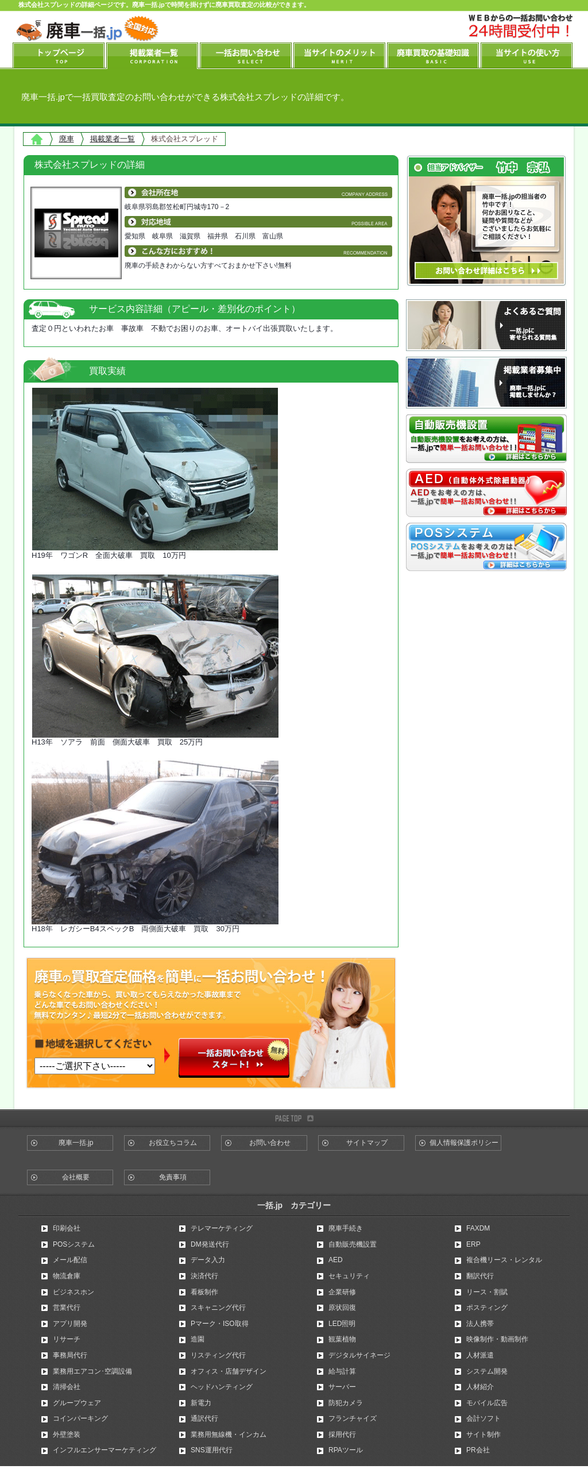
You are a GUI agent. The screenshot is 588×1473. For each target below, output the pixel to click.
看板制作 (204, 1292)
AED (335, 1260)
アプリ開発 (70, 1324)
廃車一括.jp (76, 1143)
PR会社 (478, 1450)
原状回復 (342, 1308)
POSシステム (74, 1244)
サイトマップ (367, 1143)
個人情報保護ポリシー (464, 1143)
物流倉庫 (66, 1276)
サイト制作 (483, 1434)
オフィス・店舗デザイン (228, 1371)
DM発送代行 (210, 1244)
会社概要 (76, 1177)
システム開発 (487, 1371)
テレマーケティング (222, 1228)
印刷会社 (66, 1228)
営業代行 (66, 1308)
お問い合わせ (270, 1143)
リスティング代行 (218, 1355)
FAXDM (478, 1228)
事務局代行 (70, 1355)
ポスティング (487, 1308)
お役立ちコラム (173, 1143)
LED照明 (341, 1324)
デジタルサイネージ (359, 1355)
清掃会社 (66, 1387)
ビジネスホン (73, 1292)
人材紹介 (480, 1387)
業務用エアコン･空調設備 (92, 1371)
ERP (473, 1244)
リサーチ (66, 1339)
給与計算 (342, 1371)
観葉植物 (342, 1339)
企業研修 (342, 1292)
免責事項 (173, 1177)
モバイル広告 (487, 1403)
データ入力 (208, 1260)
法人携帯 (480, 1324)
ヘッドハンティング (222, 1387)
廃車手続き (345, 1228)
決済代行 (204, 1276)
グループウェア (77, 1403)
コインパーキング (80, 1418)
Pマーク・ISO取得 (220, 1324)
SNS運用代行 (212, 1450)
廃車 (66, 138)
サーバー (342, 1387)
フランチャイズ (352, 1418)
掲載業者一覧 (112, 138)
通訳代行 (204, 1418)
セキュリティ (349, 1276)
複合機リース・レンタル (504, 1260)
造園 (197, 1339)
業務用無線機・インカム (228, 1434)
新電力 (201, 1403)
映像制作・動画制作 (497, 1339)
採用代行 (342, 1434)
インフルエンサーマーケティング (104, 1450)
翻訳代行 (480, 1276)
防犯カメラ (345, 1403)
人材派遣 (480, 1355)
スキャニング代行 (218, 1308)
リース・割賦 (487, 1292)
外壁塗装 (66, 1434)
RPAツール (345, 1450)
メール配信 (70, 1260)
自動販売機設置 (352, 1244)
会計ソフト (483, 1418)
